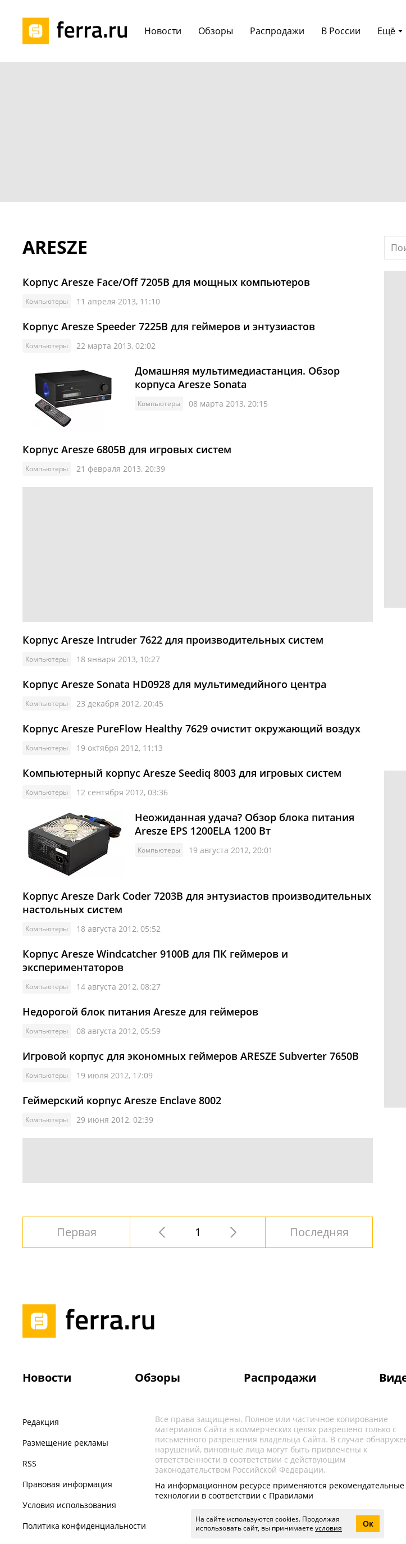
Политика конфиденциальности (84, 1525)
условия (328, 1528)
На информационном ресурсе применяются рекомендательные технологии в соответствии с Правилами (279, 1490)
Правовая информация (67, 1484)
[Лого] (78, 31)
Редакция (40, 1422)
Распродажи (280, 1377)
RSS (29, 1463)
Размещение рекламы (65, 1442)
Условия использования (69, 1505)
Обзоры (157, 1377)
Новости (46, 1377)
